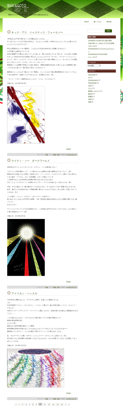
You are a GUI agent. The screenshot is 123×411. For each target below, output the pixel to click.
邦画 (89, 102)
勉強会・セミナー (94, 91)
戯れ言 (90, 94)
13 (53, 404)
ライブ (90, 88)
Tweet (68, 149)
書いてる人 (98, 22)
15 (62, 404)
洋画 (46, 155)
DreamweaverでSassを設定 (97, 54)
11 (45, 404)
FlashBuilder (92, 83)
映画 (54, 155)
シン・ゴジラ (92, 57)
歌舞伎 (90, 96)
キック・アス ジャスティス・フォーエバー (37, 32)
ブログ (86, 22)
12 (49, 404)
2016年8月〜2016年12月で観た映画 (100, 40)
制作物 (109, 22)
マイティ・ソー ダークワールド (30, 160)
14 (57, 404)
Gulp (90, 85)
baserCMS (91, 75)
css (89, 77)
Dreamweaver (93, 80)
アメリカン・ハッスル (24, 293)
